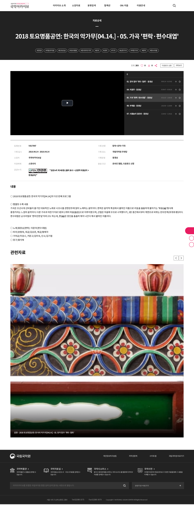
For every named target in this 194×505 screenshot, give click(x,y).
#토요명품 (72, 51)
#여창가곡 (134, 51)
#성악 (105, 51)
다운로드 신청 (167, 66)
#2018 (38, 51)
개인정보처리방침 (107, 457)
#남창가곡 (123, 51)
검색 (124, 486)
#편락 (144, 51)
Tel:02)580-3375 (78, 500)
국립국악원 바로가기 (176, 457)
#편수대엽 (154, 51)
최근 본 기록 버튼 (191, 244)
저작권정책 (131, 457)
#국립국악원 (49, 51)
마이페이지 (181, 5)
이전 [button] (175, 258)
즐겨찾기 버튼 (191, 238)
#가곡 (113, 51)
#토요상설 (61, 51)
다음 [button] (181, 258)
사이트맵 (151, 457)
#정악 (97, 51)
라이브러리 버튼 (189, 230)
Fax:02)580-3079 (95, 500)
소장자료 (76, 5)
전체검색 (174, 5)
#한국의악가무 (86, 51)
